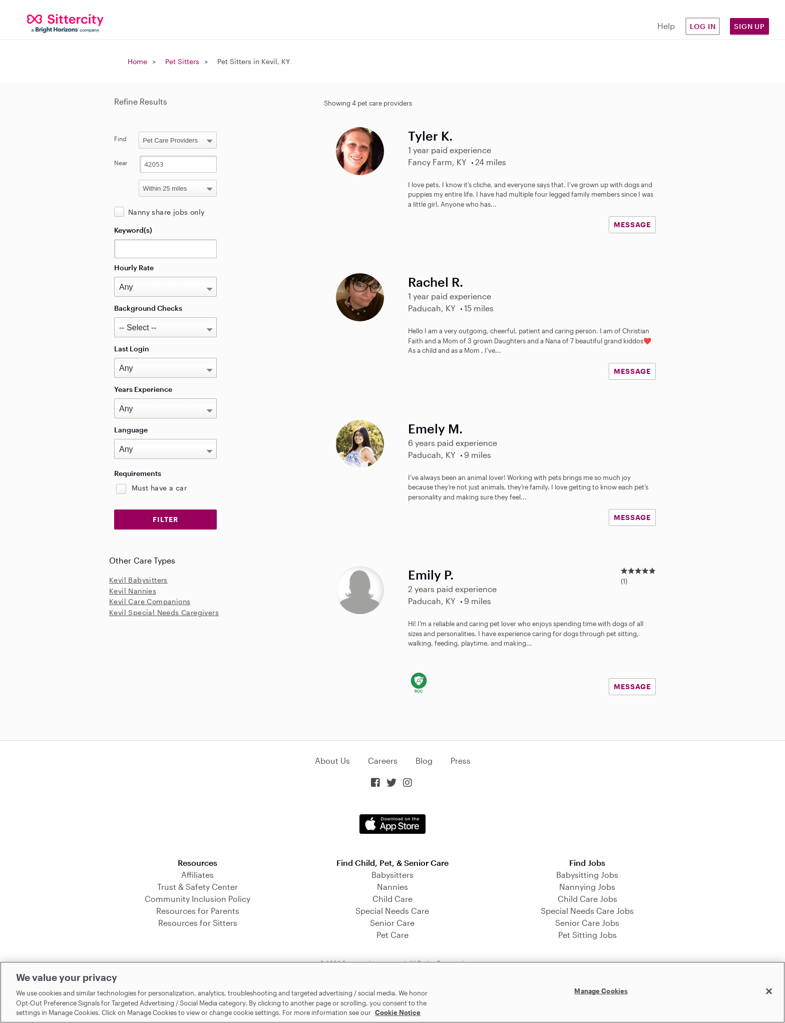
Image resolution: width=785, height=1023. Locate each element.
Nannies (392, 886)
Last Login (131, 348)
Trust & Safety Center (197, 886)
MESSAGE (632, 224)
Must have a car (159, 487)
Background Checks (148, 308)
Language (131, 429)
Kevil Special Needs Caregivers (164, 612)
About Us (332, 760)
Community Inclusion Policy (197, 898)
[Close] (769, 991)
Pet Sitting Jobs (587, 934)
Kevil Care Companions (149, 601)
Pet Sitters (182, 61)
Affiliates (197, 874)
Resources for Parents (197, 910)
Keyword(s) (133, 230)
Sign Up (749, 26)
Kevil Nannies (132, 591)
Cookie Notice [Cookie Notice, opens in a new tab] (398, 1012)
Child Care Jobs (587, 898)
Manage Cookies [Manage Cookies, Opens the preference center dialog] (601, 991)
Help (666, 26)
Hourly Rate (134, 267)
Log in (703, 26)
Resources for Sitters (197, 922)
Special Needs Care (392, 910)
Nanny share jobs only (166, 212)
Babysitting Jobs (587, 874)
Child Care (392, 898)
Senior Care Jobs (587, 922)
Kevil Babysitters (138, 580)
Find (120, 138)
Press (461, 760)
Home (137, 61)
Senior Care (392, 922)
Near (121, 162)
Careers (383, 760)
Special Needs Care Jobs (587, 910)
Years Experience (143, 389)
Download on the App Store (392, 824)
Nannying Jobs (587, 886)
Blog (424, 760)
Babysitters (392, 874)
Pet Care (392, 934)
